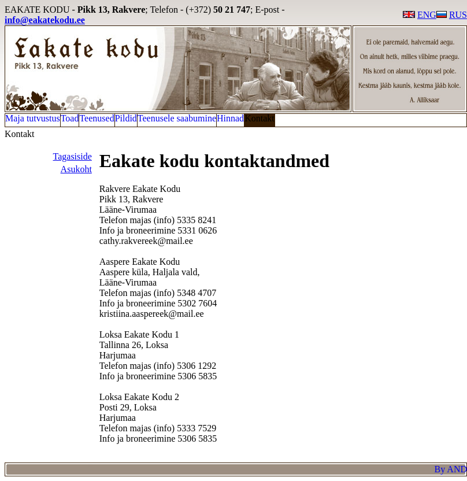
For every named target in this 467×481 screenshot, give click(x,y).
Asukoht (76, 169)
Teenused (96, 118)
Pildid (126, 118)
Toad (70, 118)
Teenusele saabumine (177, 118)
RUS (451, 15)
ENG (419, 15)
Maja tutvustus (32, 118)
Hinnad (230, 118)
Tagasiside (72, 156)
